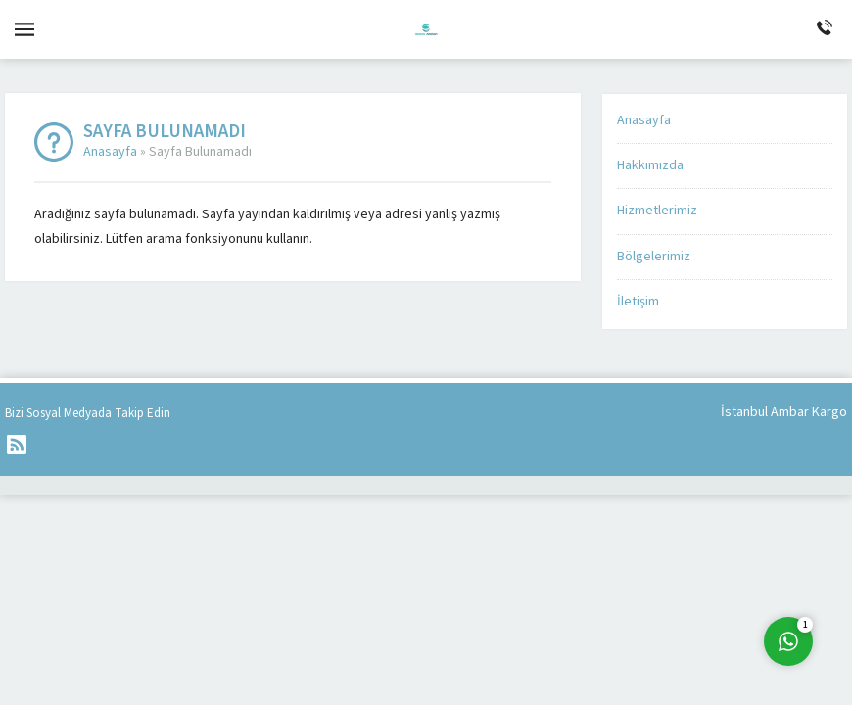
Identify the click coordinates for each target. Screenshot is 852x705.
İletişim (638, 301)
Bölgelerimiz (653, 256)
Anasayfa (110, 152)
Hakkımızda (650, 165)
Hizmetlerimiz (657, 210)
